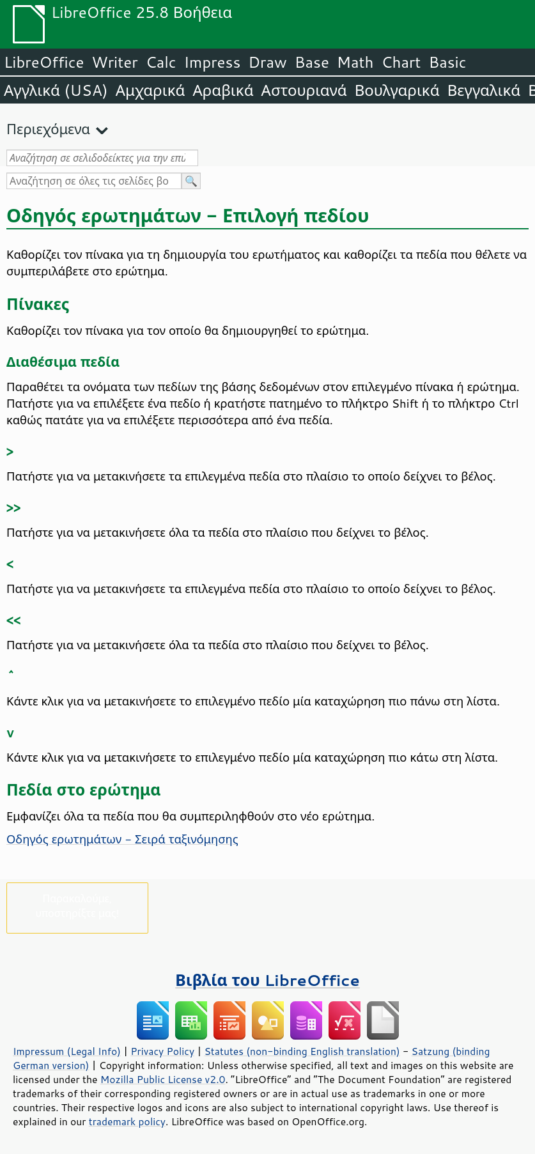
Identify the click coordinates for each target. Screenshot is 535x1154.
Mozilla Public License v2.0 (163, 1079)
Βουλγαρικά (397, 90)
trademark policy (127, 1121)
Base (312, 62)
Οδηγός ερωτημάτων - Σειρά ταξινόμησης (122, 839)
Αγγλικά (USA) (56, 90)
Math (355, 62)
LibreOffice (44, 62)
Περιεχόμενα (48, 129)
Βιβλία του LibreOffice (267, 980)
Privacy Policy (162, 1051)
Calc (161, 62)
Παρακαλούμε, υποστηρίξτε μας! (77, 905)
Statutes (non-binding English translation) (301, 1051)
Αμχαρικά (150, 90)
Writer (114, 62)
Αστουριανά (304, 90)
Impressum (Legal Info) (67, 1051)
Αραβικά (222, 90)
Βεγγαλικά (484, 90)
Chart (401, 62)
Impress (212, 62)
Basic (447, 62)
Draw (267, 62)
